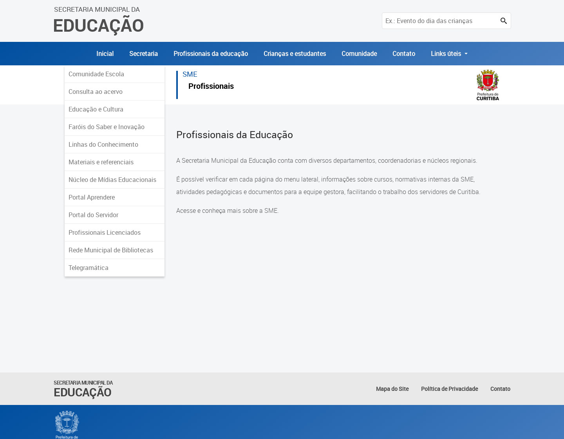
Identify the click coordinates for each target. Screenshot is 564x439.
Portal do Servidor (93, 215)
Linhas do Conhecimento (103, 144)
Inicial (105, 53)
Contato (403, 53)
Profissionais (211, 87)
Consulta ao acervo (96, 91)
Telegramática (88, 267)
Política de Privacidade (449, 388)
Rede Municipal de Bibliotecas (111, 250)
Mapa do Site (392, 388)
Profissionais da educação (211, 53)
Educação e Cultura (96, 109)
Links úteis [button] (447, 53)
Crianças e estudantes (295, 53)
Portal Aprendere (92, 197)
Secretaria (143, 53)
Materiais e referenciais (101, 162)
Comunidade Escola (96, 74)
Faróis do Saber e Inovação (107, 126)
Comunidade (359, 53)
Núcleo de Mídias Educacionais (112, 179)
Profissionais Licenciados (105, 232)
